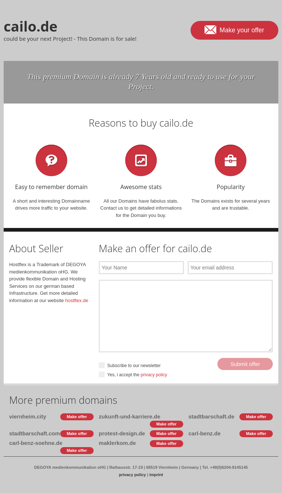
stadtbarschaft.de (211, 416)
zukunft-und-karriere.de (129, 416)
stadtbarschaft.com (34, 433)
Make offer (77, 416)
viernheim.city (27, 416)
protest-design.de (122, 433)
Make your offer (234, 29)
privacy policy (154, 374)
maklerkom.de (117, 443)
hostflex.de (76, 300)
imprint (156, 474)
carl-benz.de (204, 433)
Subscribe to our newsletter (129, 365)
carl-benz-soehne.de (35, 443)
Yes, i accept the (133, 374)
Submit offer (245, 364)
